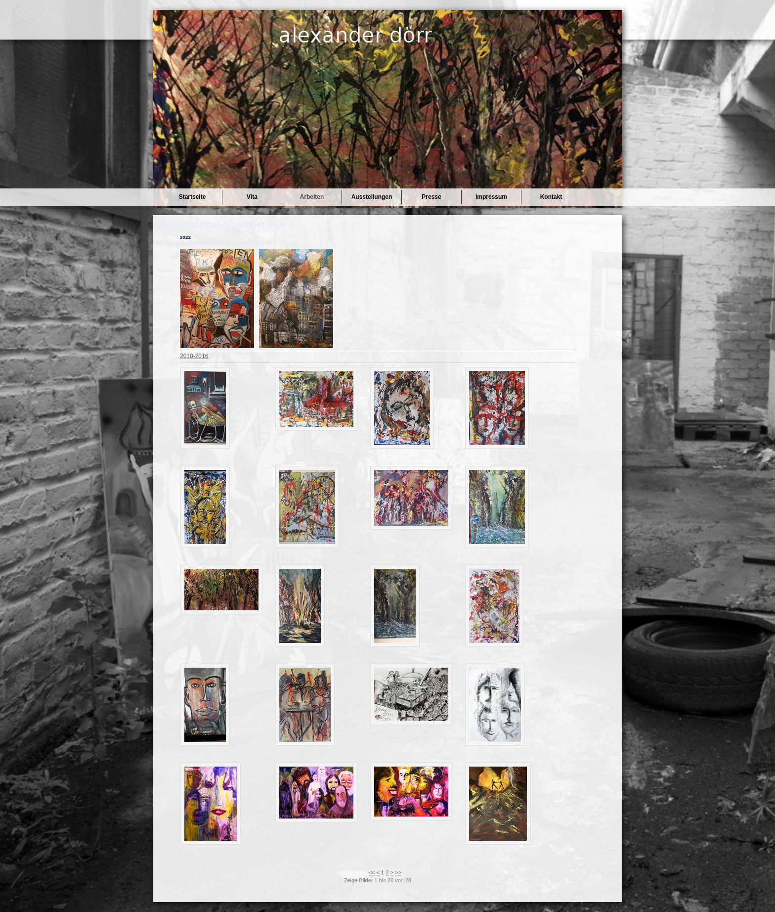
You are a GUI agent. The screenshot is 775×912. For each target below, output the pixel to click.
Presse (431, 196)
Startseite (192, 196)
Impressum (491, 196)
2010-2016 (194, 356)
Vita (252, 196)
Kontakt (551, 196)
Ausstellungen (371, 196)
